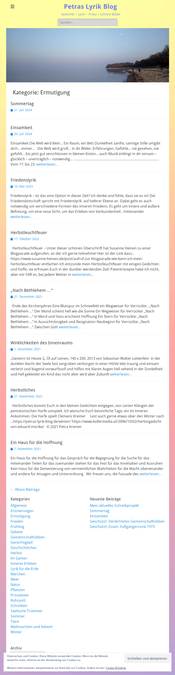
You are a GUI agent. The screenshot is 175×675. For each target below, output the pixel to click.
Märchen (18, 574)
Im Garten (19, 558)
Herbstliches (23, 390)
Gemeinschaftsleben (28, 537)
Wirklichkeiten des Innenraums (42, 342)
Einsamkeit (21, 127)
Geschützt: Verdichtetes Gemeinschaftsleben (127, 521)
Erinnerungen (22, 510)
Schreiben (19, 605)
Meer (15, 579)
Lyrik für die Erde (25, 568)
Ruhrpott (18, 600)
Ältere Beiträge (25, 489)
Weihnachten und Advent (32, 626)
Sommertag (22, 103)
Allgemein (19, 505)
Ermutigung (20, 516)
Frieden (17, 521)
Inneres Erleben (24, 563)
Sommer (18, 616)
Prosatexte (20, 595)
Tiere (15, 621)
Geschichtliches (24, 547)
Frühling (17, 526)
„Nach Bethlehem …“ (32, 290)
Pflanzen (18, 589)
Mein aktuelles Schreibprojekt (114, 505)
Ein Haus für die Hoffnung (36, 442)
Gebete (17, 531)
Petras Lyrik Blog (90, 6)
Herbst (16, 552)
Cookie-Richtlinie (116, 668)
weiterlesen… (47, 164)
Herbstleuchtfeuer (29, 232)
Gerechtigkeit (22, 542)
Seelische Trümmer (27, 610)
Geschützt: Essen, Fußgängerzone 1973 (122, 526)
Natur (15, 584)
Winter (16, 632)
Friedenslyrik (23, 180)
